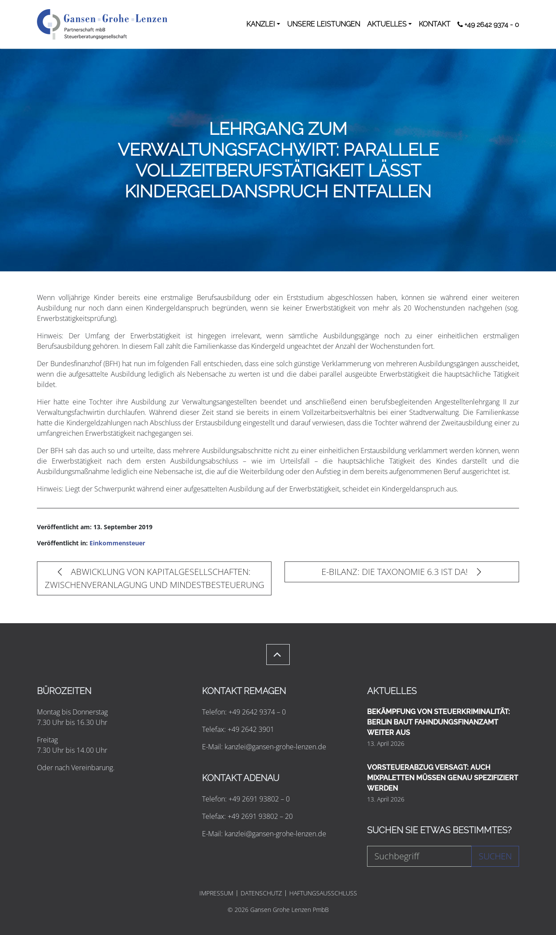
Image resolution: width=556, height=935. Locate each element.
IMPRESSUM (216, 893)
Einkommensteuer (117, 543)
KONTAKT (434, 24)
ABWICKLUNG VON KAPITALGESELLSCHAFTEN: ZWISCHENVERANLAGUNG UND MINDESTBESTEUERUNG (154, 578)
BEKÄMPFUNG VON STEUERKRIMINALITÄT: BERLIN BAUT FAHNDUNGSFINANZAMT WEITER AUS (438, 722)
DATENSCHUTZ (261, 893)
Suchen (495, 856)
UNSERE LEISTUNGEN (323, 24)
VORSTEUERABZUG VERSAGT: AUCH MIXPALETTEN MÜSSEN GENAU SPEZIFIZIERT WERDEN (442, 777)
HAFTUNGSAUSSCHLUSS (323, 893)
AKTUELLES (387, 24)
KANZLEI (260, 24)
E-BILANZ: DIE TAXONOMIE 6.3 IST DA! (401, 572)
